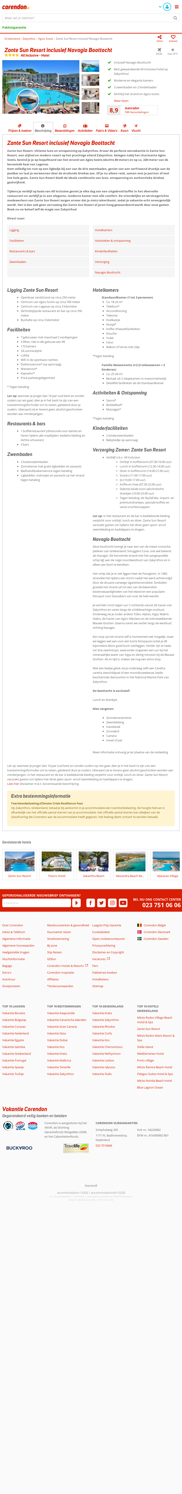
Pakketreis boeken (104, 972)
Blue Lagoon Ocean (150, 1087)
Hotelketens (100, 979)
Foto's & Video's (106, 131)
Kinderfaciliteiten (106, 251)
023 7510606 (104, 1145)
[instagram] (112, 903)
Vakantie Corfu (102, 1033)
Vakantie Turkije (13, 1074)
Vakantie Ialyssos (103, 1067)
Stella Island (145, 1047)
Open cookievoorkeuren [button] (108, 939)
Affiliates (53, 979)
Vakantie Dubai (57, 1040)
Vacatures (99, 959)
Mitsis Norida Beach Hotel (154, 1081)
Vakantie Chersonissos (107, 1047)
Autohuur (8, 979)
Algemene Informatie (16, 939)
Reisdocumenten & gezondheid (68, 925)
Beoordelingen (65, 131)
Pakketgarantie (14, 27)
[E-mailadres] (36, 903)
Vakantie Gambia (13, 1047)
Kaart (124, 131)
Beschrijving (43, 131)
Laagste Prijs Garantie (106, 925)
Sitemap (97, 986)
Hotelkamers (103, 230)
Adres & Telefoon (13, 932)
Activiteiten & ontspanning (113, 241)
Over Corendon (12, 925)
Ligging (14, 230)
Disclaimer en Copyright (108, 952)
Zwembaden (17, 262)
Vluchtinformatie (13, 959)
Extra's (6, 972)
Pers (95, 966)
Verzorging (102, 262)
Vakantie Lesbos (103, 1060)
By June (52, 945)
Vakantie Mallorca (59, 1060)
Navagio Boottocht (107, 272)
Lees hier (13, 784)
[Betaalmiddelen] (18, 1148)
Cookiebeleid (101, 932)
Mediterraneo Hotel (150, 1054)
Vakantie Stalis (102, 1074)
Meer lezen (121, 101)
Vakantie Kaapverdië (61, 1013)
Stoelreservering (58, 939)
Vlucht (136, 131)
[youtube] (123, 903)
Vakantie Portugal (14, 1060)
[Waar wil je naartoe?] (91, 18)
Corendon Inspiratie (60, 972)
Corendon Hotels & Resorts (65, 966)
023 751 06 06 (161, 905)
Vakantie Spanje (13, 1067)
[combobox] (91, 18)
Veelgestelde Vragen (15, 952)
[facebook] (90, 903)
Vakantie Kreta (57, 1054)
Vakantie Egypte (13, 1040)
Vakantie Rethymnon (106, 1054)
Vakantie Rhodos (103, 1027)
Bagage (7, 966)
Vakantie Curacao (14, 1027)
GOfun (51, 959)
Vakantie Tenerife (58, 1067)
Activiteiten (85, 131)
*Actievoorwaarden (60, 986)
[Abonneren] (76, 903)
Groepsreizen (11, 986)
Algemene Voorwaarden (18, 945)
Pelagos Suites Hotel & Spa (155, 1074)
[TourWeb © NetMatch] (91, 1185)
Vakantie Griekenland (16, 1054)
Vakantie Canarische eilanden (66, 1020)
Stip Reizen (54, 952)
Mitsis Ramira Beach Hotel (154, 1067)
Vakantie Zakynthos (60, 1074)
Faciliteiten (16, 241)
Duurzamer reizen (59, 932)
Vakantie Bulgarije (14, 1020)
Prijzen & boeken (20, 131)
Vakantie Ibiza (56, 1033)
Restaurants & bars (22, 251)
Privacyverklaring (103, 945)
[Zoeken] (175, 18)
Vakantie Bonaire (13, 1013)
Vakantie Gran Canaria (62, 1027)
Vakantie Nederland (15, 1033)
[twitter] (101, 903)
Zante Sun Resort (148, 1029)
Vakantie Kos (56, 1047)
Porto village (145, 1060)
